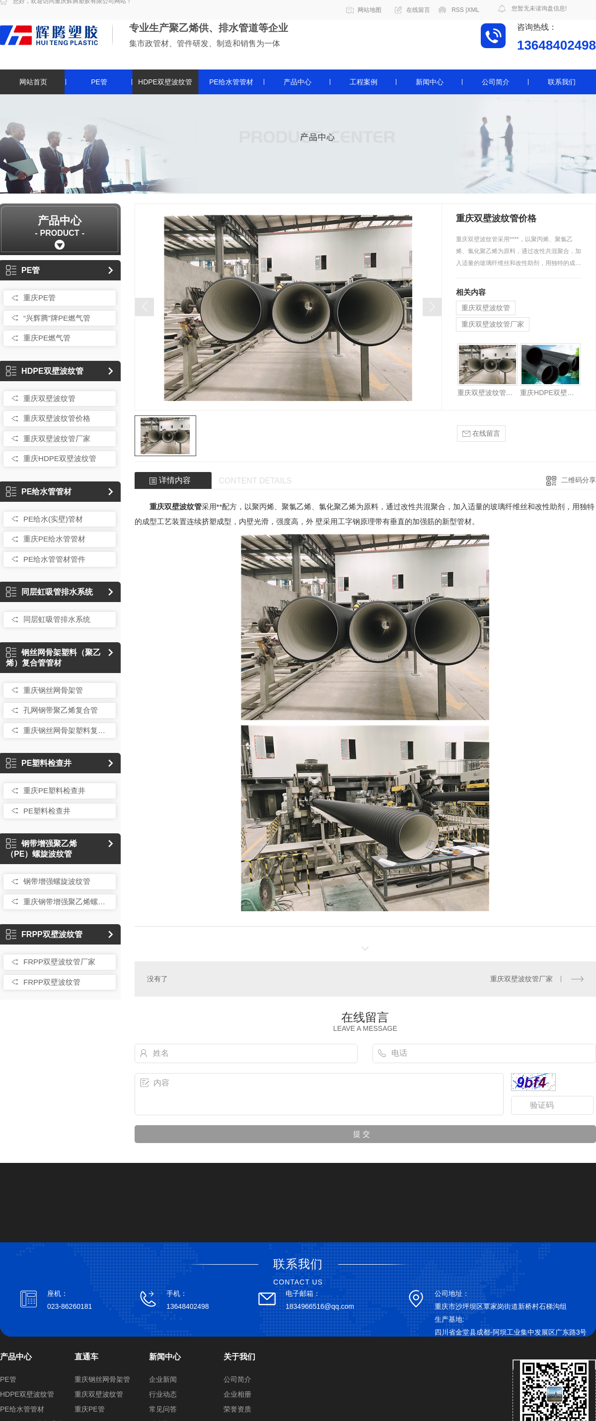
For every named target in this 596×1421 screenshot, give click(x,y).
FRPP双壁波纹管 (44, 934)
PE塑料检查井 (39, 763)
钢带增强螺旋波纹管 (56, 881)
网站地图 (369, 9)
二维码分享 (578, 480)
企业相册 (237, 1394)
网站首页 (33, 82)
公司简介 (496, 82)
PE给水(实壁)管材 (53, 519)
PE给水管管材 (231, 82)
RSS (459, 9)
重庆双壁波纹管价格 (56, 418)
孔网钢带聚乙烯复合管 (60, 710)
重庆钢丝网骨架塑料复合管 (67, 730)
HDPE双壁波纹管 (165, 82)
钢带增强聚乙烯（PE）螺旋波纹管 (41, 848)
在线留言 (418, 9)
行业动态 (163, 1394)
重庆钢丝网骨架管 (53, 690)
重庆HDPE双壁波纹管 (59, 458)
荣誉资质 (237, 1409)
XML (473, 9)
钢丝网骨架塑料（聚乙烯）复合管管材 (53, 657)
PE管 (99, 82)
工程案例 (363, 82)
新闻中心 (430, 82)
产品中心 (297, 82)
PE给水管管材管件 (54, 559)
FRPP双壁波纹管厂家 (59, 961)
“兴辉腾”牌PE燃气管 (56, 318)
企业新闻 (163, 1379)
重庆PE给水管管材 (54, 539)
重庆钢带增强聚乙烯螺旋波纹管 (67, 901)
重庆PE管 (39, 297)
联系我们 (562, 82)
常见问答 (163, 1409)
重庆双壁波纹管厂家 (56, 438)
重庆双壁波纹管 (49, 398)
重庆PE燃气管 (47, 338)
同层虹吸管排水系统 (49, 592)
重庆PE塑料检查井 (54, 790)
